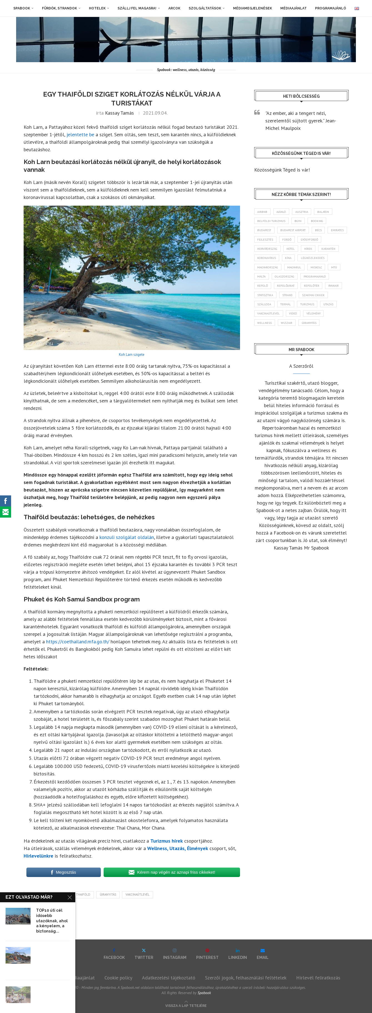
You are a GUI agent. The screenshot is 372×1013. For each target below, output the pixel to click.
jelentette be (80, 134)
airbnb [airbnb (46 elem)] (263, 212)
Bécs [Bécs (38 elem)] (323, 231)
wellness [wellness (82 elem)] (265, 339)
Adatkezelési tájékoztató (168, 977)
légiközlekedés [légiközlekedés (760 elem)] (270, 270)
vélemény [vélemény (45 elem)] (317, 329)
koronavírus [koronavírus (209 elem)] (312, 261)
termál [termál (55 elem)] (263, 319)
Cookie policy (118, 977)
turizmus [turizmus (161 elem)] (286, 319)
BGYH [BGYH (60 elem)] (301, 221)
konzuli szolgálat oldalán (126, 537)
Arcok (174, 8)
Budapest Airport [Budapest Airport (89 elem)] (296, 231)
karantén (35, 894)
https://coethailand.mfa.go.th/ (77, 641)
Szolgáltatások (205, 8)
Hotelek (97, 8)
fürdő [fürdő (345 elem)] (313, 241)
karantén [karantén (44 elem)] (284, 261)
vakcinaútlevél (137, 894)
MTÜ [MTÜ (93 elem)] (283, 280)
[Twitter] (143, 954)
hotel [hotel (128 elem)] (325, 251)
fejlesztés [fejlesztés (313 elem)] (289, 241)
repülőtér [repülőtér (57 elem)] (266, 299)
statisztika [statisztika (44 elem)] (315, 299)
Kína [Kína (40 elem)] (335, 261)
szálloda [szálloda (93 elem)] (320, 309)
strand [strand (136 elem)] (263, 309)
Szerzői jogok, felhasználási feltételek (245, 977)
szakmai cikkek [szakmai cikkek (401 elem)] (291, 309)
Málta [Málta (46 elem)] (300, 280)
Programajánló (330, 8)
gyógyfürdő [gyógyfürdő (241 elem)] (268, 251)
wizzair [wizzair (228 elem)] (288, 339)
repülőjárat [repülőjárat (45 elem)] (322, 290)
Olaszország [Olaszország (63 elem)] (325, 280)
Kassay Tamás (119, 113)
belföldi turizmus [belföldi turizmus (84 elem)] (272, 221)
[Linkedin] (237, 954)
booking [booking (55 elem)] (322, 221)
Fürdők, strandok (59, 8)
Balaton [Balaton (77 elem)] (328, 212)
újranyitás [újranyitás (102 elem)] (312, 339)
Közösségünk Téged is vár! (282, 170)
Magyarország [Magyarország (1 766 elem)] (304, 270)
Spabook (21, 8)
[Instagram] (174, 954)
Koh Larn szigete (131, 354)
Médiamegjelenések (252, 8)
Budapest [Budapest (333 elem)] (265, 231)
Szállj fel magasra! (137, 8)
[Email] (263, 954)
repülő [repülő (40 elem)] (297, 290)
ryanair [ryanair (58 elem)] (290, 299)
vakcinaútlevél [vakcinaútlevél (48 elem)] (270, 329)
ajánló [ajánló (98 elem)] (283, 212)
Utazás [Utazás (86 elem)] (309, 319)
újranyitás (108, 894)
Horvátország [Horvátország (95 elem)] (299, 251)
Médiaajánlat (293, 8)
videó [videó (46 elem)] (296, 329)
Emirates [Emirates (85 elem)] (264, 241)
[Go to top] (186, 1005)
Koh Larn (59, 894)
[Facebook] (114, 954)
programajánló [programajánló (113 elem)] (270, 290)
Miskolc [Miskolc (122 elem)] (264, 280)
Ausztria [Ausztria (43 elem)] (305, 212)
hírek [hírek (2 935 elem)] (262, 261)
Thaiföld (83, 894)
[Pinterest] (207, 954)
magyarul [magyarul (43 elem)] (333, 270)
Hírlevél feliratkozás (318, 977)
